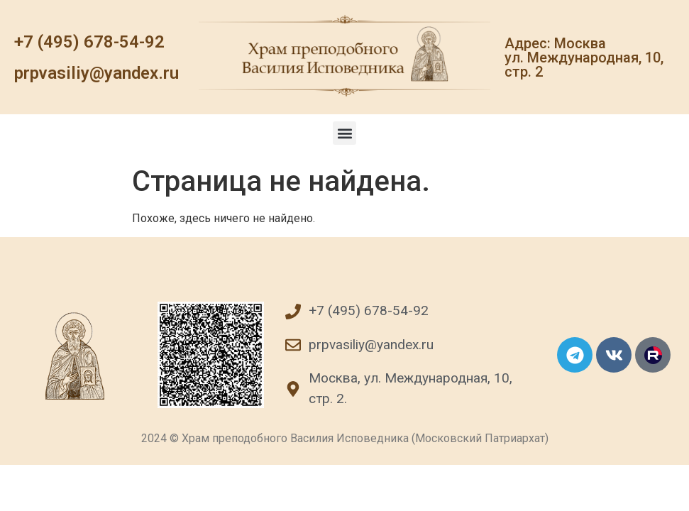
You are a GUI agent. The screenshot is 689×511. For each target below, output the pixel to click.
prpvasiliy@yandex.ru (96, 73)
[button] (344, 133)
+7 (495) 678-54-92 (89, 42)
